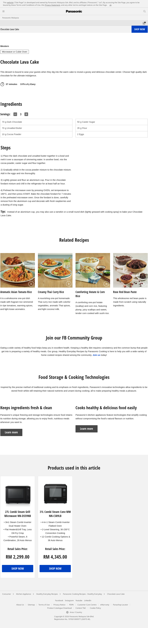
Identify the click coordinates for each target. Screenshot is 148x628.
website (10, 2)
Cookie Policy (95, 608)
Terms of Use (44, 604)
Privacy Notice (59, 604)
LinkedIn (87, 600)
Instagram (69, 600)
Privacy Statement (52, 5)
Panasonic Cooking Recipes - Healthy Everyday (82, 594)
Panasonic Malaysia (10, 17)
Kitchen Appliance (23, 594)
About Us (20, 604)
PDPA (71, 604)
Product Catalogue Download (59, 608)
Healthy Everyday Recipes (47, 594)
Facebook (59, 600)
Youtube (79, 600)
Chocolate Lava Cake (116, 594)
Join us (96, 355)
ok (110, 5)
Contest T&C (81, 608)
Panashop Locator (120, 604)
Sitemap (31, 604)
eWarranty (104, 604)
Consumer (6, 594)
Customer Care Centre (87, 604)
